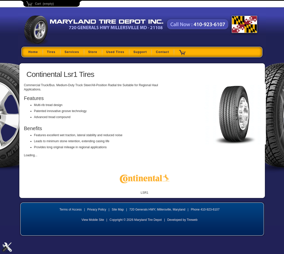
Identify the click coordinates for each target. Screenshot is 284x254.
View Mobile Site (92, 220)
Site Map (118, 209)
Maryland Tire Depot (55, 44)
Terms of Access (71, 209)
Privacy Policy (96, 209)
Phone (205, 209)
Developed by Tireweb (182, 220)
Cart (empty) (44, 4)
